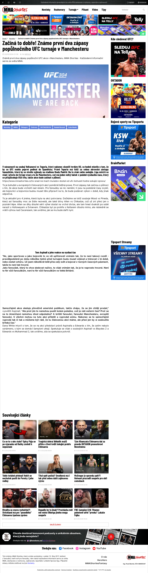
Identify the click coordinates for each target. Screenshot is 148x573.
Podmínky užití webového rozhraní (48, 570)
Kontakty (31, 563)
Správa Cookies (66, 570)
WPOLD (28, 54)
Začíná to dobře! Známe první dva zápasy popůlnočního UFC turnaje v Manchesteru (49, 38)
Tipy (104, 9)
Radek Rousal (59, 127)
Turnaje (73, 9)
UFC (47, 436)
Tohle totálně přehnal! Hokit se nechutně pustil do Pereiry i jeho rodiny (17, 479)
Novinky (46, 9)
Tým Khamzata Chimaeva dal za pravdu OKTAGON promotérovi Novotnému (89, 444)
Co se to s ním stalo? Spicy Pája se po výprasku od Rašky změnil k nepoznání (19, 444)
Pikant (85, 9)
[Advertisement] (55, 148)
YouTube (99, 548)
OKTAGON (49, 471)
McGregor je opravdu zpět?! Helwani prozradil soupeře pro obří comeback (90, 479)
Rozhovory (59, 9)
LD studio (108, 570)
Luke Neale (72, 127)
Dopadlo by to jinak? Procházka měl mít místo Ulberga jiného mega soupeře (55, 513)
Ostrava (34, 127)
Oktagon (24, 127)
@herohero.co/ (41, 541)
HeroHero (102, 560)
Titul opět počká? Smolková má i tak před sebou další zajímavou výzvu (54, 479)
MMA (16, 127)
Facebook (66, 548)
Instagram (83, 548)
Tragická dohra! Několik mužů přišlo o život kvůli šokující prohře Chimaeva (54, 444)
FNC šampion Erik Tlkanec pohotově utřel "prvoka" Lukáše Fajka (89, 513)
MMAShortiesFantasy (96, 563)
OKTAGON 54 (45, 127)
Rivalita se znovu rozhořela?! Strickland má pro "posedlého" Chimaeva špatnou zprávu (17, 513)
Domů (4, 38)
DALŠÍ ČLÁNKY (55, 524)
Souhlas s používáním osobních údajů (85, 570)
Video (95, 9)
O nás (104, 557)
